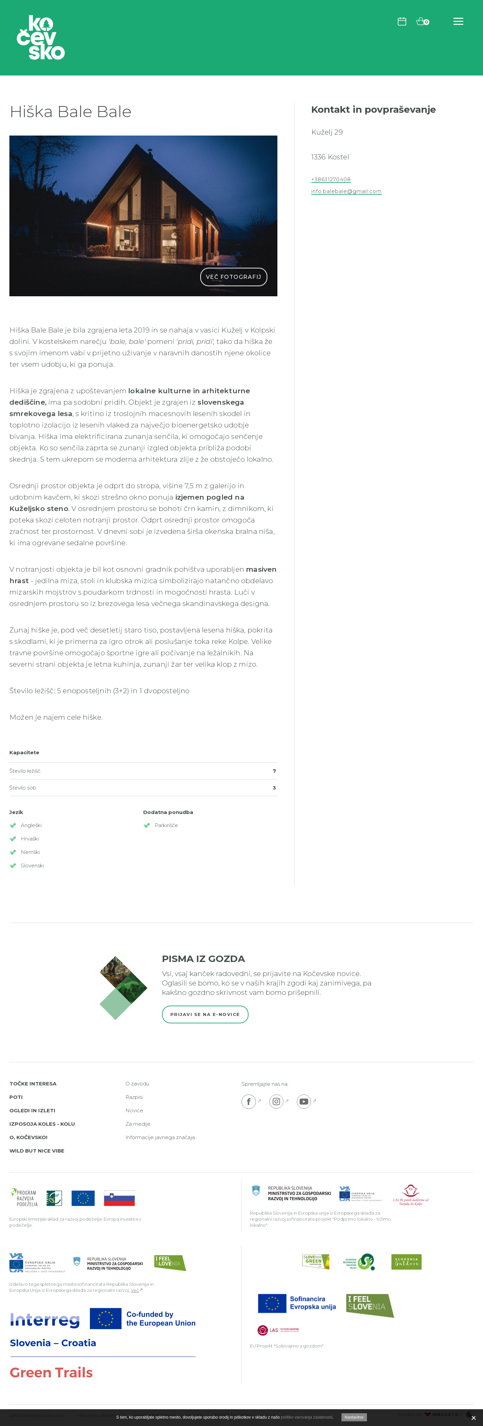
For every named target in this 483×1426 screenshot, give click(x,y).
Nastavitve (354, 1417)
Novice (134, 1110)
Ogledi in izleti (32, 1110)
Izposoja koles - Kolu (42, 1124)
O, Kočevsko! (28, 1137)
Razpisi (134, 1097)
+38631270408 (331, 179)
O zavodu (137, 1083)
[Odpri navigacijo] (458, 21)
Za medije (138, 1124)
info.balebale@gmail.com (346, 191)
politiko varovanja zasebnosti (306, 1417)
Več (135, 1290)
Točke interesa (32, 1083)
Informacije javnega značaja (160, 1137)
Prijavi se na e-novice (205, 1014)
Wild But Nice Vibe (36, 1151)
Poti (16, 1097)
